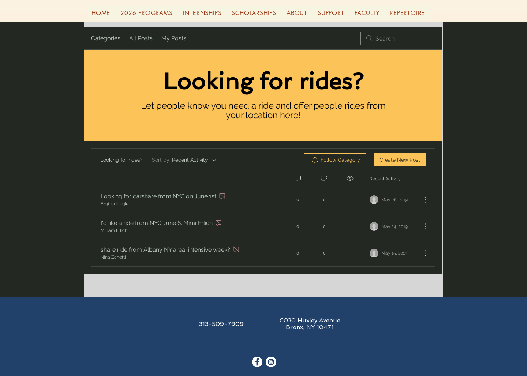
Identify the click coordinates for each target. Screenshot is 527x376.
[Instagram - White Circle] (271, 362)
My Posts (173, 38)
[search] (397, 38)
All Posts (141, 38)
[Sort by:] (185, 159)
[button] (146, 12)
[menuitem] (335, 159)
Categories (105, 38)
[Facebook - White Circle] (257, 362)
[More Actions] (422, 199)
